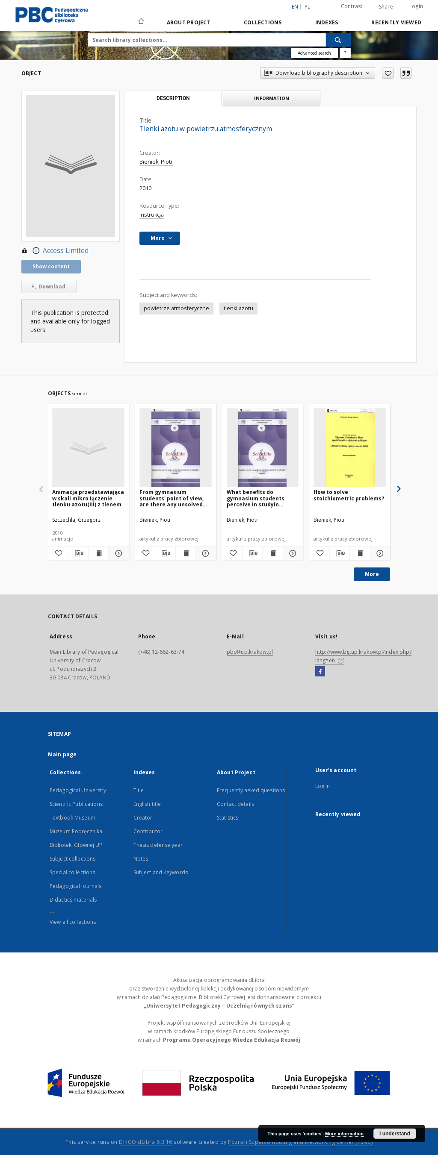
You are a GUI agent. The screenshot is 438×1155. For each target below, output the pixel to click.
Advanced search (314, 53)
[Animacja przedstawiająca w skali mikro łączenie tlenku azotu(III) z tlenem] (88, 448)
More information (344, 1133)
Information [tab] (271, 98)
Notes (140, 858)
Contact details (235, 804)
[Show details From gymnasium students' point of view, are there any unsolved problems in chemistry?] (204, 553)
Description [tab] (173, 98)
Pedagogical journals (75, 886)
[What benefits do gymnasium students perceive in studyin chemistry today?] (263, 448)
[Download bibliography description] (78, 553)
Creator (143, 817)
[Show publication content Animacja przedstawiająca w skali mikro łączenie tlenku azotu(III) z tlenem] (98, 553)
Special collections (72, 872)
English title (147, 804)
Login (416, 6)
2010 (145, 188)
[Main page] (140, 22)
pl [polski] (308, 6)
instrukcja (151, 214)
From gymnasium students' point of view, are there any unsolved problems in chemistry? (171, 498)
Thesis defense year (158, 845)
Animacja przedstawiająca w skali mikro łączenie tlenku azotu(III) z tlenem (88, 498)
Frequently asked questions (251, 790)
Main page (62, 754)
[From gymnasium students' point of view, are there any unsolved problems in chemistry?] (175, 448)
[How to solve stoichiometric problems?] (349, 448)
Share (386, 6)
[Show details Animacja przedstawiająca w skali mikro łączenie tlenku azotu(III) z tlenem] (117, 553)
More (372, 574)
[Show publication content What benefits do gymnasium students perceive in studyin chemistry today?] (272, 553)
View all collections (73, 922)
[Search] (338, 40)
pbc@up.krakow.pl (250, 651)
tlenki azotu (238, 308)
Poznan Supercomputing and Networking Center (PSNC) (300, 1142)
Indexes (326, 22)
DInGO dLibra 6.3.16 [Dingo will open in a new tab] (145, 1142)
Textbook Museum (72, 817)
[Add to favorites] (388, 73)
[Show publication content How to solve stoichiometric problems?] (360, 553)
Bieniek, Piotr (156, 161)
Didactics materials (73, 899)
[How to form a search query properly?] (345, 53)
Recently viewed (396, 22)
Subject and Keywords (160, 872)
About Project (188, 22)
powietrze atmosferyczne (176, 308)
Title (138, 790)
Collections (263, 22)
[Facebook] (320, 672)
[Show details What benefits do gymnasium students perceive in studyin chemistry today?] (292, 553)
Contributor (148, 831)
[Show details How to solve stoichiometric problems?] (379, 553)
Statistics (227, 817)
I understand (394, 1134)
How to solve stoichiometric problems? (349, 495)
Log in (322, 786)
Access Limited (55, 251)
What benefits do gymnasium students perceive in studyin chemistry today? (255, 498)
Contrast (352, 6)
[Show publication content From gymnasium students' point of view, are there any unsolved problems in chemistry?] (185, 553)
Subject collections (72, 858)
